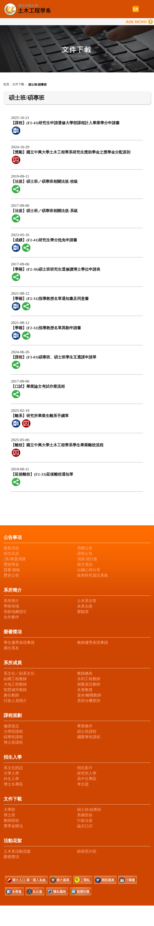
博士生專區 (13, 784)
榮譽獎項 (13, 631)
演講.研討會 (87, 559)
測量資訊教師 (88, 684)
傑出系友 (11, 648)
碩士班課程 (86, 731)
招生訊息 (11, 553)
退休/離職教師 (89, 695)
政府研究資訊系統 (92, 575)
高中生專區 (86, 779)
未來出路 (85, 606)
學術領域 (11, 606)
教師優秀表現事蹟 (92, 642)
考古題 (83, 784)
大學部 (9, 809)
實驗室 (83, 612)
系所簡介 (13, 590)
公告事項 (13, 537)
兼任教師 (11, 695)
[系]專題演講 (15, 559)
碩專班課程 (13, 737)
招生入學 (13, 757)
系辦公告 (85, 548)
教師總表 (85, 673)
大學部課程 (13, 731)
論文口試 (85, 826)
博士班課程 (13, 742)
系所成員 (13, 662)
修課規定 (11, 726)
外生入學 (11, 779)
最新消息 (11, 548)
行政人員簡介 (15, 701)
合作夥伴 (11, 617)
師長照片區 (86, 851)
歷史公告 (11, 575)
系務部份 (85, 815)
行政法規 (85, 820)
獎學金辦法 (13, 826)
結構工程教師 (15, 679)
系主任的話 (13, 768)
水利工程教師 (88, 679)
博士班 (9, 815)
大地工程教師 (15, 684)
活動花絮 (13, 840)
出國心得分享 (88, 570)
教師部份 (11, 820)
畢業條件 (85, 726)
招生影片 (85, 768)
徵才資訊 (85, 564)
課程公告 (85, 553)
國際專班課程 (88, 737)
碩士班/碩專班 (89, 809)
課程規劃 (13, 715)
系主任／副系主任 (19, 673)
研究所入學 (86, 773)
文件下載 (13, 798)
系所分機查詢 (88, 701)
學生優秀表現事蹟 (19, 642)
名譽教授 (85, 690)
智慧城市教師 (15, 690)
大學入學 (11, 773)
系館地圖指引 (15, 612)
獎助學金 (11, 564)
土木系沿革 (86, 601)
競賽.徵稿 (12, 570)
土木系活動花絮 (17, 851)
